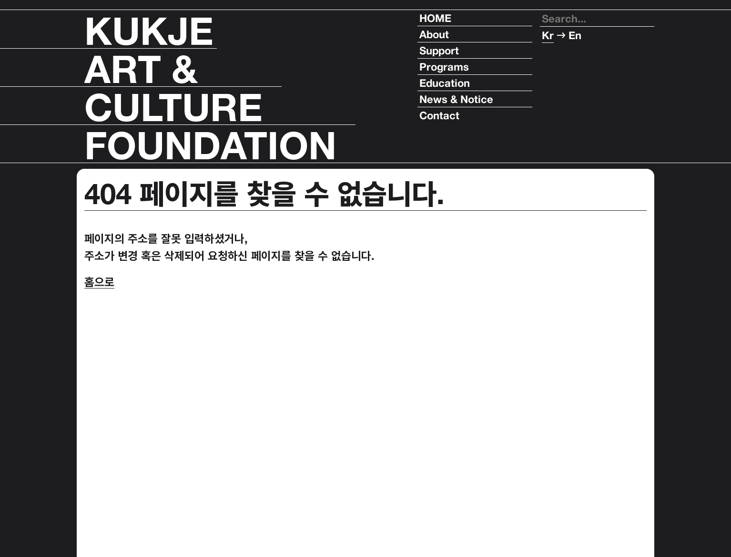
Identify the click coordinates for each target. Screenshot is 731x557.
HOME (435, 18)
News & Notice (456, 99)
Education (444, 83)
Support (439, 50)
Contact (439, 115)
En (575, 34)
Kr (548, 34)
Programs (444, 67)
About (434, 34)
